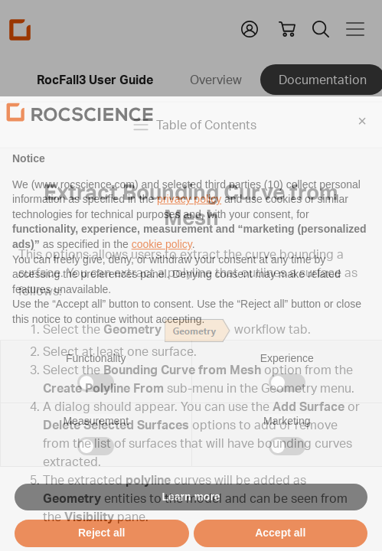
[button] (362, 142)
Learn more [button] (191, 517)
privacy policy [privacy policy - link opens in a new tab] (189, 220)
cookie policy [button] (162, 265)
